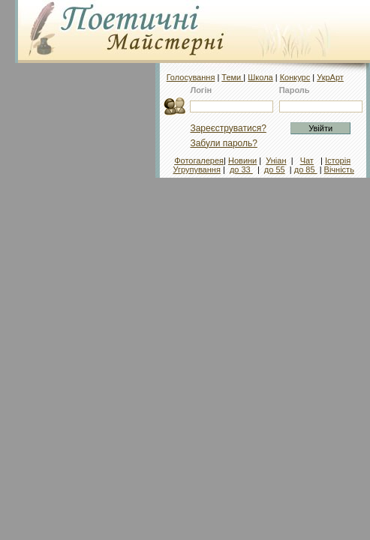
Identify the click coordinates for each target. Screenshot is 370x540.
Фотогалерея (199, 160)
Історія (337, 160)
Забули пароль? (223, 143)
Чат (307, 160)
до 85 (305, 169)
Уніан (276, 160)
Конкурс (295, 77)
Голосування (191, 77)
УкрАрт (330, 77)
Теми (232, 77)
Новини (242, 160)
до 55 (274, 169)
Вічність (339, 169)
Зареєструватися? (228, 128)
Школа (260, 77)
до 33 (241, 169)
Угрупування (196, 169)
